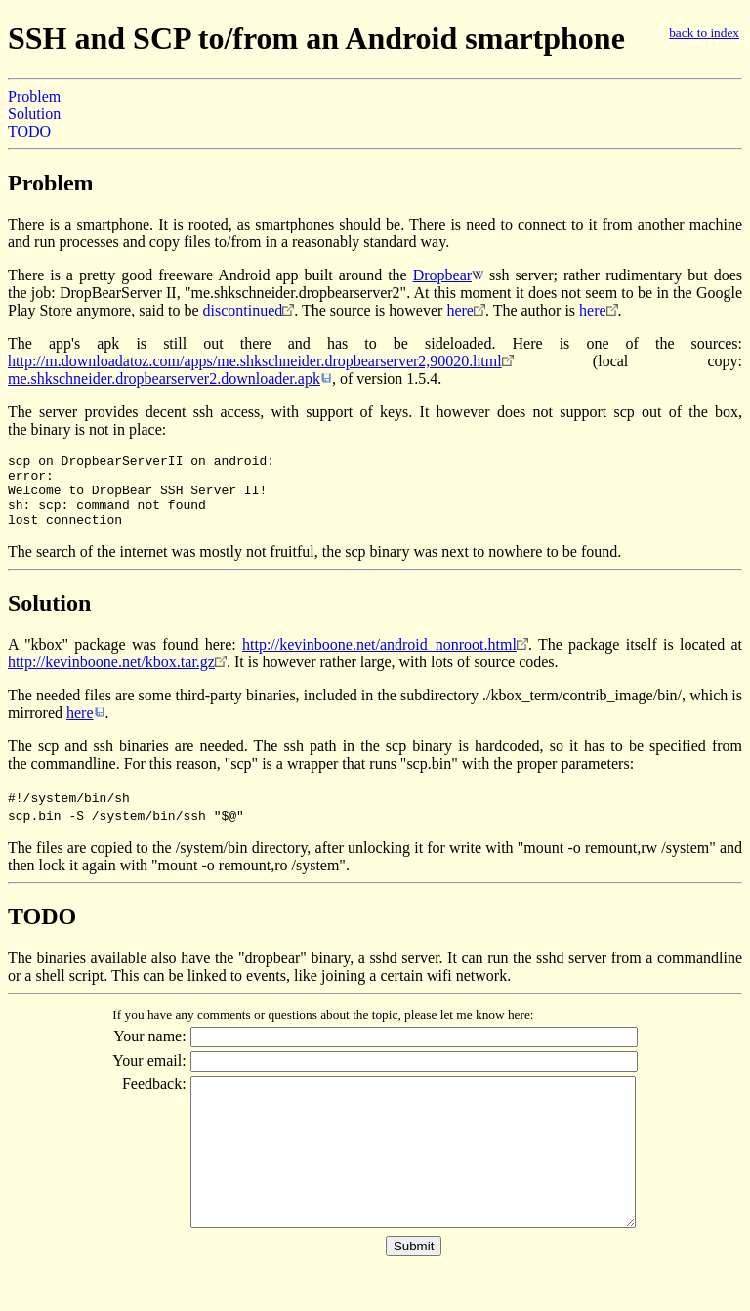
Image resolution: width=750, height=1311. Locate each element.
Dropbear (442, 275)
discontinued (243, 310)
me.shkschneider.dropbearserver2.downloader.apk (164, 378)
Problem (34, 96)
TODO (29, 131)
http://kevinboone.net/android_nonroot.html (379, 659)
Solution (34, 114)
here (460, 310)
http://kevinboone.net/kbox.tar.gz (111, 676)
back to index (704, 32)
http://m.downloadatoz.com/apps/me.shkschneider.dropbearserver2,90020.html (255, 361)
